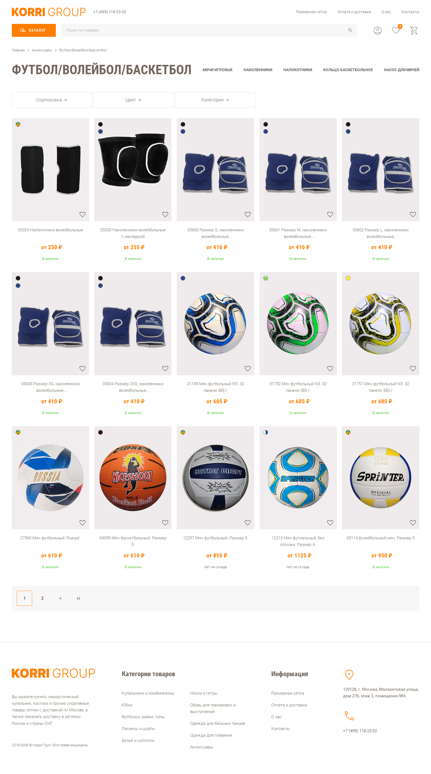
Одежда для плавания (211, 735)
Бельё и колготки (138, 740)
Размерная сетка (311, 12)
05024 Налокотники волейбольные (50, 230)
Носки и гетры (203, 693)
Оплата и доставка (354, 12)
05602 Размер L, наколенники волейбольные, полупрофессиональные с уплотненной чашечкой (380, 233)
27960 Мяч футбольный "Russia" (50, 538)
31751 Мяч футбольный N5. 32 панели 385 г (380, 387)
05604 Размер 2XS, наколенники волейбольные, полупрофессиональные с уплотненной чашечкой (133, 387)
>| (78, 598)
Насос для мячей (401, 70)
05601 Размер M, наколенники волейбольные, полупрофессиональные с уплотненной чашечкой (298, 233)
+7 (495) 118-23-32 (109, 12)
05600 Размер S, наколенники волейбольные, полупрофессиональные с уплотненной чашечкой (215, 233)
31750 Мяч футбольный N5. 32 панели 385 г (298, 387)
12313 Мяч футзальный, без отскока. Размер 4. (298, 541)
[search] (350, 30)
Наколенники (258, 70)
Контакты (410, 12)
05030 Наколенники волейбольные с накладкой (133, 233)
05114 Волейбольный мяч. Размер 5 (381, 538)
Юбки (127, 705)
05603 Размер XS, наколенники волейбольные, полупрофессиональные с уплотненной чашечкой (50, 387)
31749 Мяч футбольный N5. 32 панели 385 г (215, 387)
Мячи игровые (218, 70)
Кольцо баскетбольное (348, 70)
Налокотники (297, 70)
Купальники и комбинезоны (148, 693)
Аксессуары (201, 747)
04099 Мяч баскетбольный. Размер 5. (133, 541)
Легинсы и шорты (138, 728)
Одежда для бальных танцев (217, 723)
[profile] (377, 30)
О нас (386, 12)
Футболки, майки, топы (143, 716)
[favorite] (396, 30)
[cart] (414, 30)
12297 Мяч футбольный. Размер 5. (215, 538)
